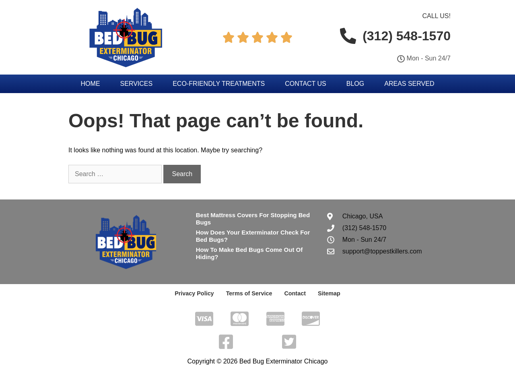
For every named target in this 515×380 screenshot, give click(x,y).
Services (136, 83)
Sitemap (327, 293)
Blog (355, 83)
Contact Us (305, 83)
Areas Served (409, 83)
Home (90, 83)
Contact (294, 293)
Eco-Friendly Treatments (219, 83)
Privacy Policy (195, 293)
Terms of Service (249, 293)
